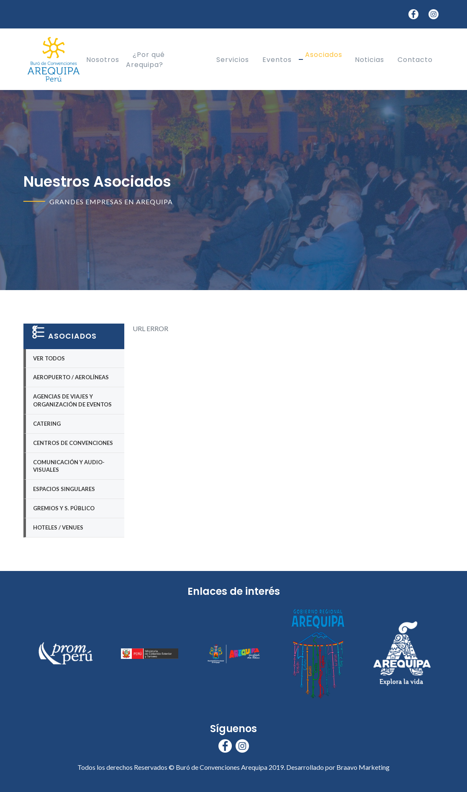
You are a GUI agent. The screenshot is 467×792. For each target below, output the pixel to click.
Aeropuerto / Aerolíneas (71, 377)
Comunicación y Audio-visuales (69, 466)
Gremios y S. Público (64, 508)
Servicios (232, 59)
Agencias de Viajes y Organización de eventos (72, 400)
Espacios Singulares (64, 489)
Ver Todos (49, 358)
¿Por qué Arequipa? (145, 59)
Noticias (369, 59)
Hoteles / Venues (58, 527)
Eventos (277, 59)
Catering (47, 423)
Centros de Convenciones (73, 443)
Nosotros (102, 59)
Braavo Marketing (363, 767)
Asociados (323, 54)
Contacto (415, 59)
